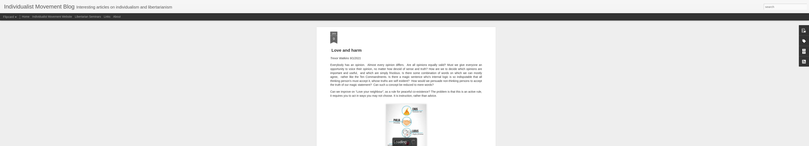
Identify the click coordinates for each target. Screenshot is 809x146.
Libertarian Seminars (88, 16)
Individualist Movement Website (52, 16)
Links (107, 16)
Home (25, 16)
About (117, 16)
